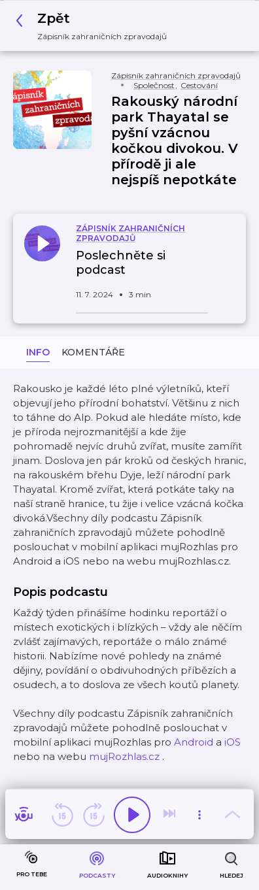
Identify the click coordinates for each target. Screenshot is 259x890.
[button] (95, 26)
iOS (232, 742)
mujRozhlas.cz (124, 756)
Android (193, 742)
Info (38, 352)
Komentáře (93, 352)
